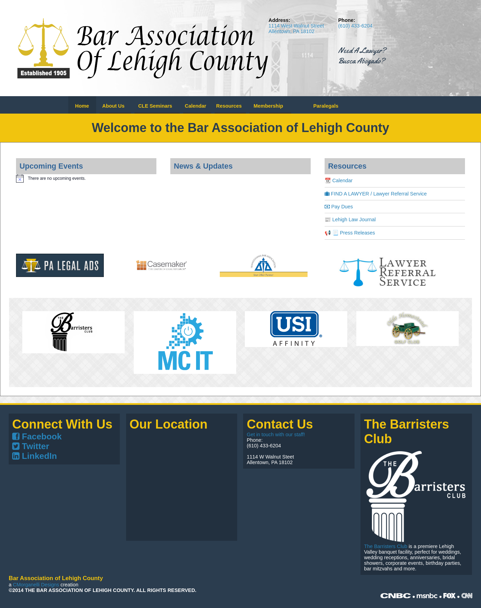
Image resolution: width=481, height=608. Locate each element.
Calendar (196, 106)
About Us (113, 106)
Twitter (30, 446)
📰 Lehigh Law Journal (350, 219)
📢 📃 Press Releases (350, 233)
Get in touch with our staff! (276, 434)
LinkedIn (34, 456)
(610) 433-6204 (355, 26)
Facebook (37, 436)
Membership (268, 106)
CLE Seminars (155, 106)
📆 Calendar (338, 180)
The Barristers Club (385, 546)
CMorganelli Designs (36, 584)
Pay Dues (339, 206)
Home (82, 106)
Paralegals (325, 106)
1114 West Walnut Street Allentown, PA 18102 (296, 28)
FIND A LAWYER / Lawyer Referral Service (376, 194)
